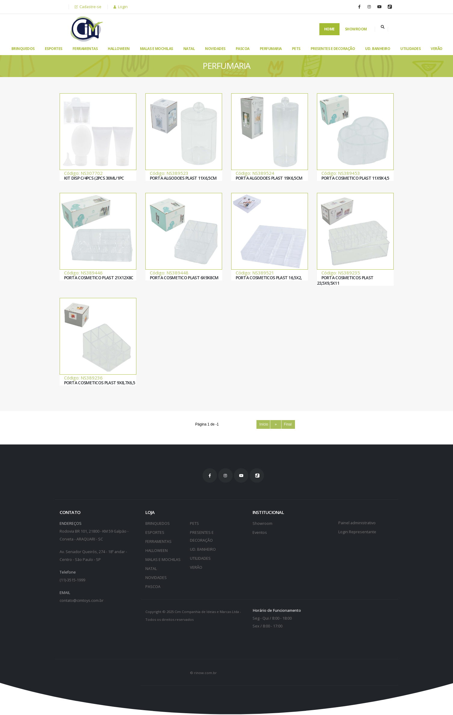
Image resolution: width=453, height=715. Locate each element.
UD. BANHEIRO (377, 48)
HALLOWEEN (119, 48)
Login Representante (357, 531)
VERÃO (436, 48)
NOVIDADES (215, 48)
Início (263, 424)
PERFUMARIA (271, 48)
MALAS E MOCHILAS (156, 48)
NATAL (189, 48)
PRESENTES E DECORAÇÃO (333, 48)
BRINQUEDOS (23, 48)
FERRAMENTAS (85, 48)
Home (329, 29)
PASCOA (243, 48)
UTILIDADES (410, 48)
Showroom (356, 29)
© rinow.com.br (203, 672)
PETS (296, 48)
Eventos (260, 532)
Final (288, 424)
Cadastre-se (88, 6)
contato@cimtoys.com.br (82, 600)
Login (120, 6)
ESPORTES (53, 48)
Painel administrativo (357, 522)
